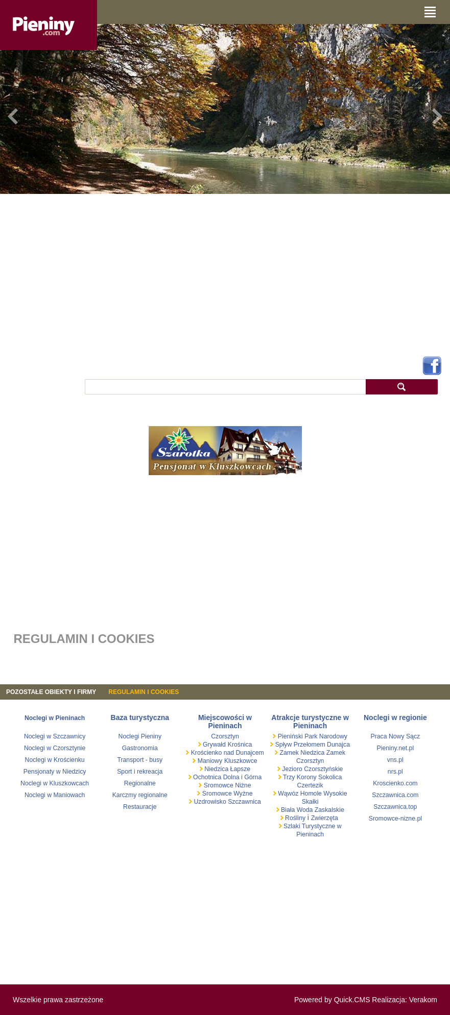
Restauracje (139, 806)
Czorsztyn (225, 736)
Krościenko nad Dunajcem (226, 752)
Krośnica (240, 744)
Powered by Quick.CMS (332, 1000)
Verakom (423, 1000)
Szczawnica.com (395, 795)
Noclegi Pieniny (140, 736)
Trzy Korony (299, 777)
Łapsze (240, 769)
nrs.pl (395, 771)
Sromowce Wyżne (226, 793)
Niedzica (216, 769)
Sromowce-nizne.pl (395, 818)
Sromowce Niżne (226, 785)
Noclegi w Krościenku (55, 759)
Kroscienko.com (395, 783)
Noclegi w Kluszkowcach (54, 783)
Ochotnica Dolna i (218, 777)
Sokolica (329, 777)
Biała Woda (297, 809)
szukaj (401, 386)
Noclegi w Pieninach (55, 718)
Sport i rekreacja (139, 771)
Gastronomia (140, 748)
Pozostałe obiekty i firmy (51, 692)
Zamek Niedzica (302, 752)
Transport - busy (139, 759)
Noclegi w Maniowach (55, 795)
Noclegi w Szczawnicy (55, 736)
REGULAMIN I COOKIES (143, 692)
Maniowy (209, 760)
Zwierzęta (324, 818)
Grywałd (213, 744)
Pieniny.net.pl (395, 748)
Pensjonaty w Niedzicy (54, 771)
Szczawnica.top (395, 806)
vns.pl (395, 759)
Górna (253, 777)
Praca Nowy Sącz (395, 736)
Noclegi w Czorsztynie (55, 748)
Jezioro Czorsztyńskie (311, 769)
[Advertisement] (225, 273)
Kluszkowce (240, 760)
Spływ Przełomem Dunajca (311, 744)
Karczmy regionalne (140, 795)
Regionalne (140, 783)
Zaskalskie (329, 809)
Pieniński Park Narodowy (311, 736)
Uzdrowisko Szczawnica (226, 801)
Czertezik (310, 785)
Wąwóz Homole (300, 793)
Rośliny (295, 818)
